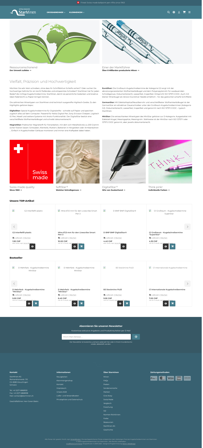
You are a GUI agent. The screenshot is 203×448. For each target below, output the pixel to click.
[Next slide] (187, 227)
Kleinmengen (76, 12)
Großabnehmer (56, 12)
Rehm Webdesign (129, 440)
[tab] (40, 251)
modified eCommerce (74, 440)
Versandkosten (28, 243)
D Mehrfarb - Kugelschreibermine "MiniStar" (28, 290)
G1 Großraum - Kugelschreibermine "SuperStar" (166, 233)
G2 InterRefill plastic (21, 232)
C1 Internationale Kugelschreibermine (167, 289)
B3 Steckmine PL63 (112, 289)
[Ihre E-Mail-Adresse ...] (96, 337)
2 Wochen (27, 238)
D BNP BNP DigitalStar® (115, 232)
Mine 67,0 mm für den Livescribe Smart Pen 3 (76, 233)
